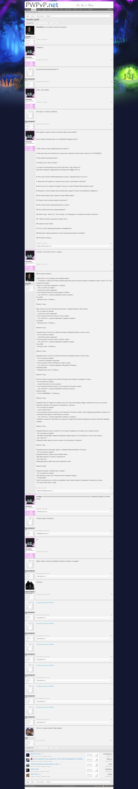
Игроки (39, 9)
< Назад (36, 22)
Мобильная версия (30, 786)
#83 (111, 81)
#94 (111, 614)
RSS (103, 786)
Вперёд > (55, 22)
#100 (111, 740)
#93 (111, 594)
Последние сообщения (32, 11)
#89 (111, 508)
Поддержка (50, 9)
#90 (111, 530)
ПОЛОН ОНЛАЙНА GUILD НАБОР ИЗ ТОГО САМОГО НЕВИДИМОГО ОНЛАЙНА (58, 759)
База (56, 9)
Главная (28, 9)
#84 (111, 102)
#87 (111, 264)
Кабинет (90, 9)
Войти (110, 9)
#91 (111, 551)
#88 (111, 488)
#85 (111, 124)
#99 (111, 719)
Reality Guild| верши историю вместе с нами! (44, 764)
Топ (85, 9)
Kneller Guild (34, 769)
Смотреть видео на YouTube (45, 602)
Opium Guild (34, 774)
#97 (111, 677)
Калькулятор (68, 9)
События (75, 9)
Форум (33, 9)
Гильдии (49, 756)
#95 (111, 635)
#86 (111, 243)
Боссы (80, 9)
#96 (111, 656)
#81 (111, 39)
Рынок (61, 9)
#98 (111, 698)
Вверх (111, 786)
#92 (111, 573)
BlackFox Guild (35, 754)
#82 (111, 59)
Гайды (44, 9)
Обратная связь (98, 786)
